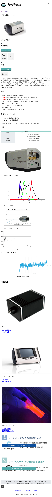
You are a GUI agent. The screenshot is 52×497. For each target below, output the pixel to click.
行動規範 (35, 490)
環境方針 (28, 490)
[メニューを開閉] (49, 3)
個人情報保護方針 (19, 490)
